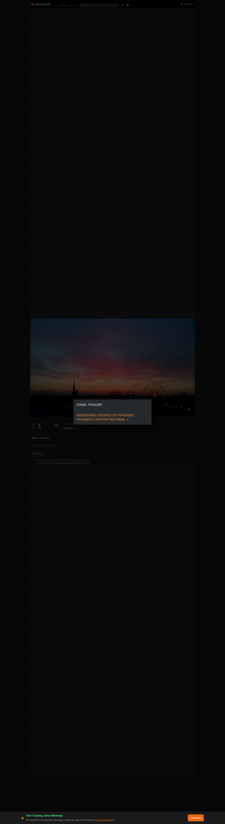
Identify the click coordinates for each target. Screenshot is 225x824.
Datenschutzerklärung (104, 820)
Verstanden (195, 818)
